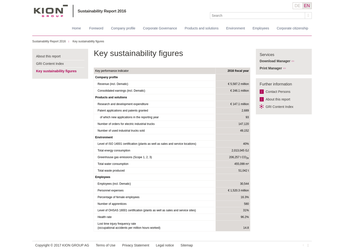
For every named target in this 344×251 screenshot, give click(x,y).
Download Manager (275, 61)
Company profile (123, 28)
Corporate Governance (160, 28)
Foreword (96, 28)
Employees (261, 28)
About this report (48, 56)
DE (298, 5)
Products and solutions (202, 28)
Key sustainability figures (88, 41)
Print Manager (271, 68)
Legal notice (165, 245)
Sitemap (187, 245)
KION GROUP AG (51, 11)
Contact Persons (278, 92)
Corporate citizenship (292, 28)
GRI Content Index (50, 64)
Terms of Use (105, 245)
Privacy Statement (135, 245)
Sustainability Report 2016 (102, 11)
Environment (235, 28)
